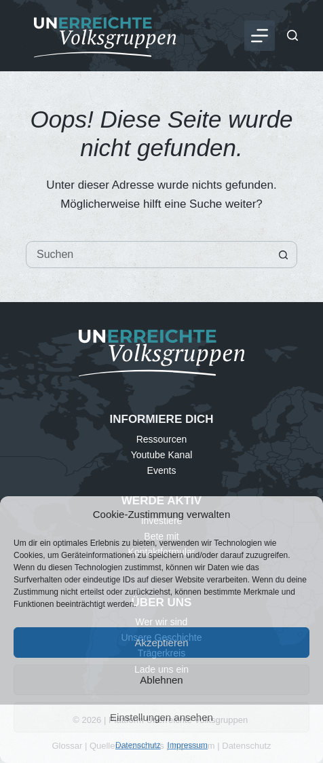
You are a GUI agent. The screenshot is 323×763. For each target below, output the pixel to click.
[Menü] (259, 35)
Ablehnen (161, 680)
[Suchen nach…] (147, 254)
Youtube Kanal (162, 454)
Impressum (188, 745)
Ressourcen (161, 439)
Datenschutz (138, 745)
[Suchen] (292, 35)
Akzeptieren (161, 642)
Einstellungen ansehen (161, 717)
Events (161, 470)
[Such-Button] (283, 254)
